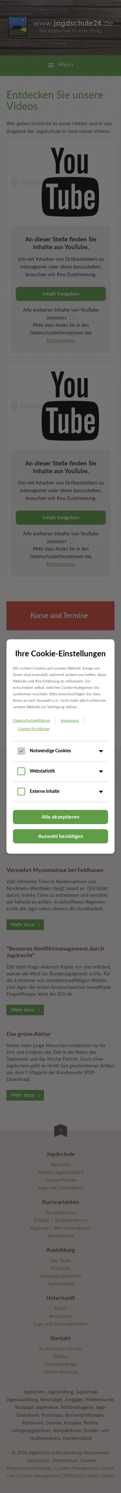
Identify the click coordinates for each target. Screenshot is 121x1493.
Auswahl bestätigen (60, 836)
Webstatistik (42, 771)
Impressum (70, 720)
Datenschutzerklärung (31, 720)
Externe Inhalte (44, 791)
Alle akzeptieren (60, 817)
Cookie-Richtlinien (34, 729)
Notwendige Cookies (50, 751)
